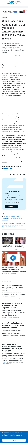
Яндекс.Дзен (7, 168)
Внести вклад (11, 206)
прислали (6, 139)
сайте (4, 127)
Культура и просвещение (8, 55)
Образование (16, 317)
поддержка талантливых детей (12, 216)
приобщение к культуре (8, 218)
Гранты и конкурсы (12, 273)
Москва (7, 214)
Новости (4, 17)
